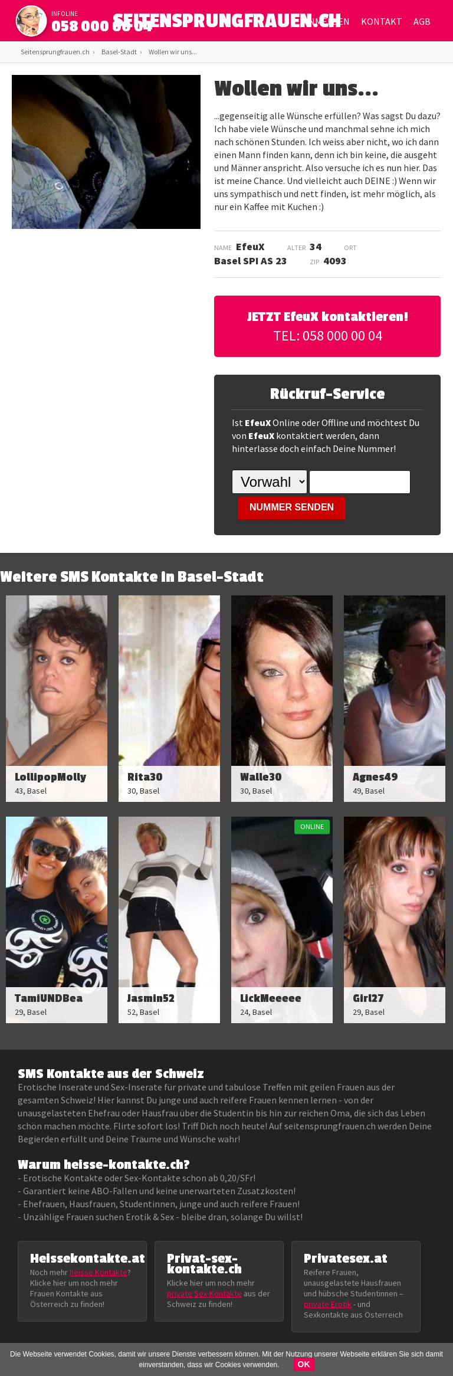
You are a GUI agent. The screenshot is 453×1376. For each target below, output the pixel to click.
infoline (64, 13)
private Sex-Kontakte (204, 1293)
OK (304, 1364)
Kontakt (381, 21)
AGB (422, 21)
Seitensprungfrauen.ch (55, 51)
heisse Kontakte (98, 1272)
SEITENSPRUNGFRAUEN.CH (227, 24)
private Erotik (328, 1304)
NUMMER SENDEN (292, 507)
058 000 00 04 (102, 26)
